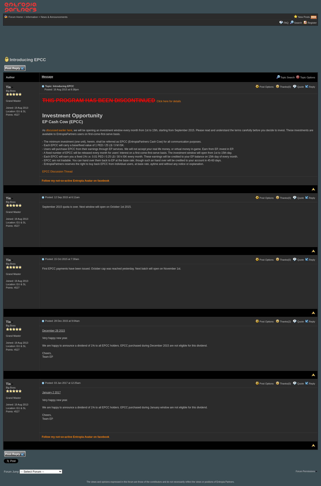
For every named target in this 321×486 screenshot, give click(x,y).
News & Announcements (54, 17)
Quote (300, 86)
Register (312, 22)
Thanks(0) (283, 86)
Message (47, 76)
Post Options (264, 86)
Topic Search (285, 77)
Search (296, 22)
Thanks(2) (283, 321)
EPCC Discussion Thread (57, 171)
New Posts (304, 17)
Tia (9, 87)
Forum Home (15, 17)
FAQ (286, 22)
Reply (312, 86)
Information (32, 17)
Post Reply (14, 68)
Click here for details (169, 101)
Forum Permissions (306, 471)
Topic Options (305, 77)
